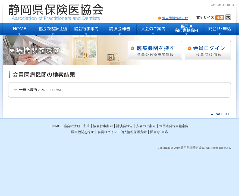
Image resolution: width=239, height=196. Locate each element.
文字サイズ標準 (220, 17)
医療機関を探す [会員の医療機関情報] (155, 50)
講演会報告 (120, 29)
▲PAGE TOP (220, 114)
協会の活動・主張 (53, 29)
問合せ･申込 (219, 29)
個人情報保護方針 (175, 18)
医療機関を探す (82, 132)
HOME (19, 29)
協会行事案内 (86, 29)
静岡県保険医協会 (193, 147)
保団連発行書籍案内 (186, 29)
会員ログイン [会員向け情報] (208, 50)
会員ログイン (107, 132)
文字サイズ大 (228, 17)
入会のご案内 (153, 29)
